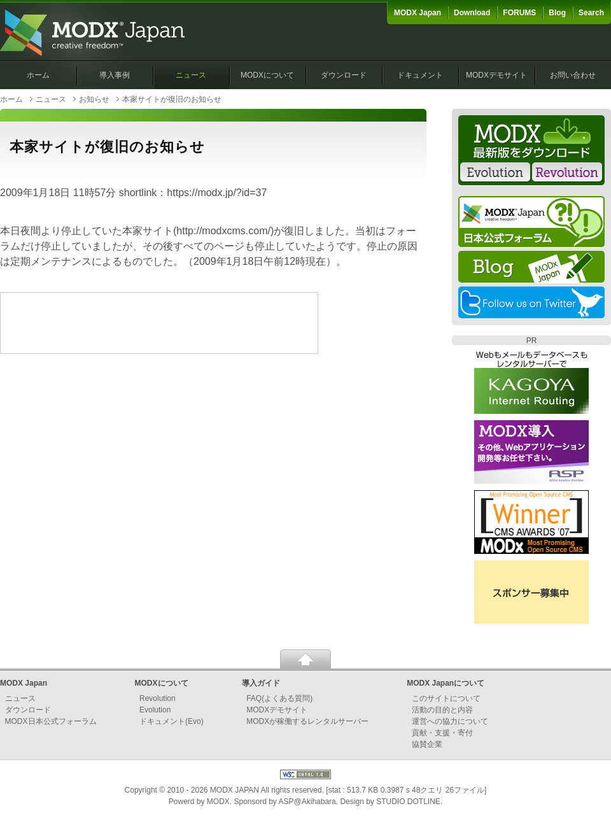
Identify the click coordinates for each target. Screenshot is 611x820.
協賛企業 (427, 744)
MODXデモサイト (496, 75)
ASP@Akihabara (307, 801)
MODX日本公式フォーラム (51, 721)
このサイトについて (446, 698)
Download (472, 12)
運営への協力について (450, 721)
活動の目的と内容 (442, 709)
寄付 (465, 732)
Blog (557, 12)
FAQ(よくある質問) (279, 698)
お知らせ (94, 99)
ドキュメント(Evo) (171, 721)
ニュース (191, 75)
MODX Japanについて (445, 683)
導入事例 (114, 75)
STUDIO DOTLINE (408, 801)
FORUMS (519, 12)
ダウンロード (344, 75)
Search (591, 12)
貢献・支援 (431, 732)
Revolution (157, 698)
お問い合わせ (573, 75)
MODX (218, 801)
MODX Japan (417, 12)
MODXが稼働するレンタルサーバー (307, 721)
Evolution (155, 709)
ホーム (38, 75)
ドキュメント (420, 75)
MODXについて (267, 75)
